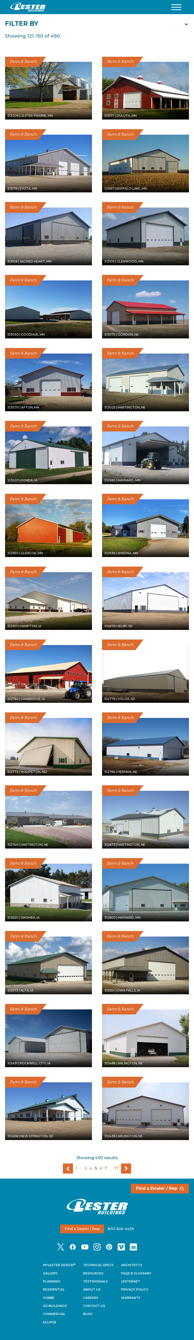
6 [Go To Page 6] (101, 1169)
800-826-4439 (121, 1229)
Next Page (126, 1168)
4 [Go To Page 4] (90, 1169)
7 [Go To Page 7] (106, 1169)
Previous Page (68, 1168)
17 (116, 1169)
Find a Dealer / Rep (160, 1188)
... (81, 1169)
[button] (176, 7)
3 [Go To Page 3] (85, 1169)
